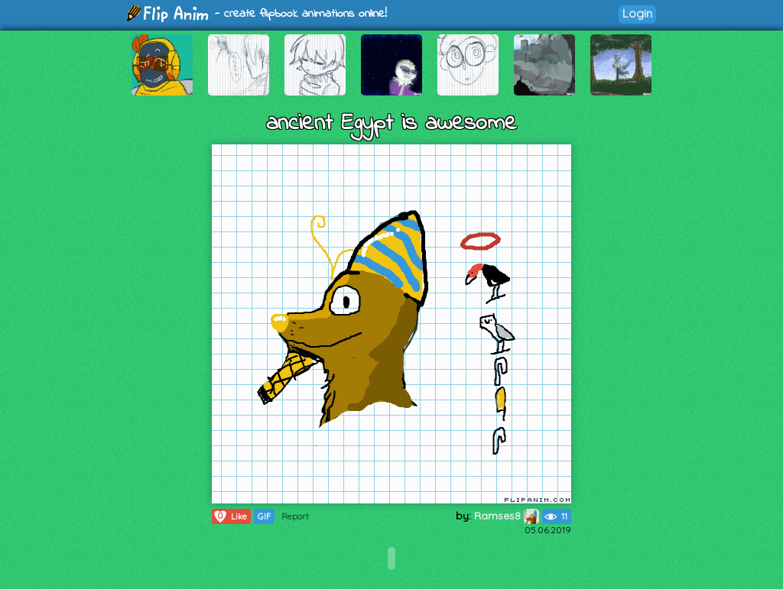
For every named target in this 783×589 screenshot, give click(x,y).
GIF (264, 516)
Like (230, 516)
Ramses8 (506, 516)
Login (637, 13)
